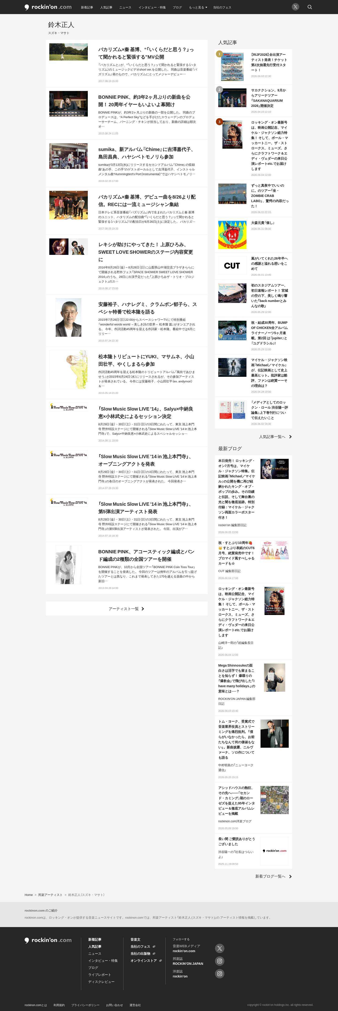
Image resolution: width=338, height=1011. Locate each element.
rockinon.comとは (36, 1005)
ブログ (177, 7)
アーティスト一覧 (124, 608)
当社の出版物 (140, 953)
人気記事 (106, 7)
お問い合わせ (114, 1005)
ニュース (125, 7)
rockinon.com (48, 7)
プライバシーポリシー (85, 1005)
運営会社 (135, 1005)
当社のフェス (222, 7)
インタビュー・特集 (152, 7)
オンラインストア (144, 960)
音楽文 (135, 939)
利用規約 (59, 1005)
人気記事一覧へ (272, 436)
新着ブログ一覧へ (270, 876)
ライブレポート (99, 974)
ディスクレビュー (101, 981)
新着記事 (87, 7)
